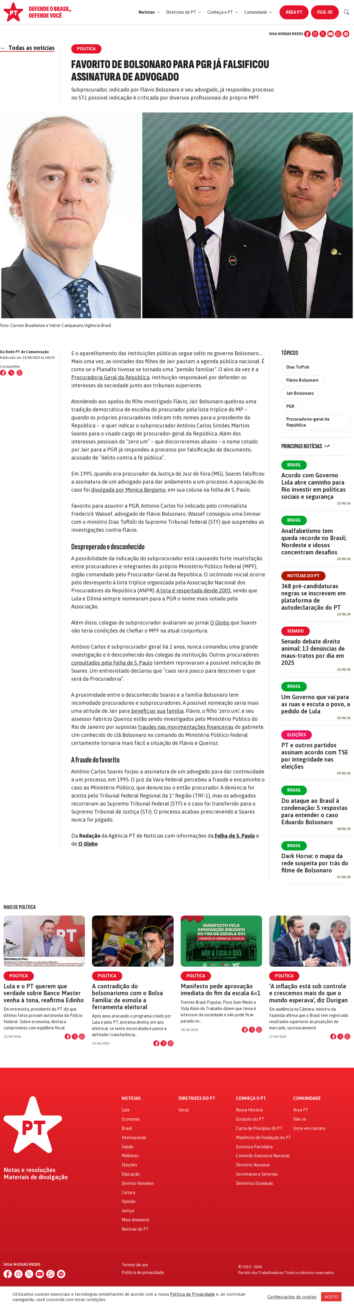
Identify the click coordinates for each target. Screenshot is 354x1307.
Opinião (129, 1201)
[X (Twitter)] (323, 34)
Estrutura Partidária (254, 1146)
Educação (131, 1174)
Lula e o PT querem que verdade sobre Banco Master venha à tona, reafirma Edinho (44, 993)
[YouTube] (330, 34)
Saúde (127, 1146)
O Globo (220, 622)
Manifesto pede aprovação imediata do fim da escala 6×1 (221, 989)
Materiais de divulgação (36, 1177)
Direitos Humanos (138, 1183)
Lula (125, 1110)
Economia (130, 1119)
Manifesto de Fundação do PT (263, 1137)
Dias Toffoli (297, 367)
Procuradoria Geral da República (110, 377)
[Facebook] (307, 34)
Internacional (134, 1137)
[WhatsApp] (338, 34)
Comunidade (307, 1098)
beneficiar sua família (157, 711)
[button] (149, 12)
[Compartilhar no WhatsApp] (20, 373)
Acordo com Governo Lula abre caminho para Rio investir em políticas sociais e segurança (313, 486)
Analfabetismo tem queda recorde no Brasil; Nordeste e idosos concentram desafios (313, 541)
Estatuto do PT (250, 1119)
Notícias (131, 1098)
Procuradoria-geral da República (307, 422)
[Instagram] (315, 34)
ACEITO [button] (331, 1297)
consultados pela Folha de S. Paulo (112, 663)
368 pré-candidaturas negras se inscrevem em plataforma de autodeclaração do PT (313, 597)
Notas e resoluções (29, 1170)
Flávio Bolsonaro (302, 380)
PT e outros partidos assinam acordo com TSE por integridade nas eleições (314, 756)
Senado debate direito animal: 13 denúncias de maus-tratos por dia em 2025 (313, 652)
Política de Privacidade (192, 1294)
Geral (184, 1110)
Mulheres (130, 1155)
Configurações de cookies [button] (292, 1296)
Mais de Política (20, 907)
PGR (290, 406)
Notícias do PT (303, 575)
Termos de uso (135, 1264)
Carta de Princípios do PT (259, 1128)
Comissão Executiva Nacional (263, 1155)
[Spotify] (346, 34)
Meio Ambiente (136, 1220)
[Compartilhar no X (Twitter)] (11, 373)
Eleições (296, 734)
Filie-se (325, 12)
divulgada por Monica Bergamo (128, 490)
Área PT (294, 12)
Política (18, 975)
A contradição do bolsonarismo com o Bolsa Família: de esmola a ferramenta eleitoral (127, 996)
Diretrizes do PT (197, 1098)
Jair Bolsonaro (300, 393)
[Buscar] (347, 12)
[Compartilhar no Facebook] (3, 373)
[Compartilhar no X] (75, 1036)
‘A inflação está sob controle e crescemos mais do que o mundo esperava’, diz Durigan (308, 993)
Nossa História (249, 1110)
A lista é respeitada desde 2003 (193, 590)
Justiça (128, 1210)
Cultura (128, 1192)
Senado (295, 631)
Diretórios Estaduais (254, 1183)
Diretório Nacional (253, 1165)
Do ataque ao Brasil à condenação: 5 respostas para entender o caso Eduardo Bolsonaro (314, 811)
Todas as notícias (27, 47)
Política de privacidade (143, 1272)
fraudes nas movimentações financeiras (186, 727)
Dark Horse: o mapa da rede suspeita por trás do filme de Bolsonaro (314, 863)
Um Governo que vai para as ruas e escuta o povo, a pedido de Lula (315, 704)
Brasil (294, 465)
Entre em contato (309, 1128)
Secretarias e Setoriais (257, 1174)
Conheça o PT (251, 1098)
